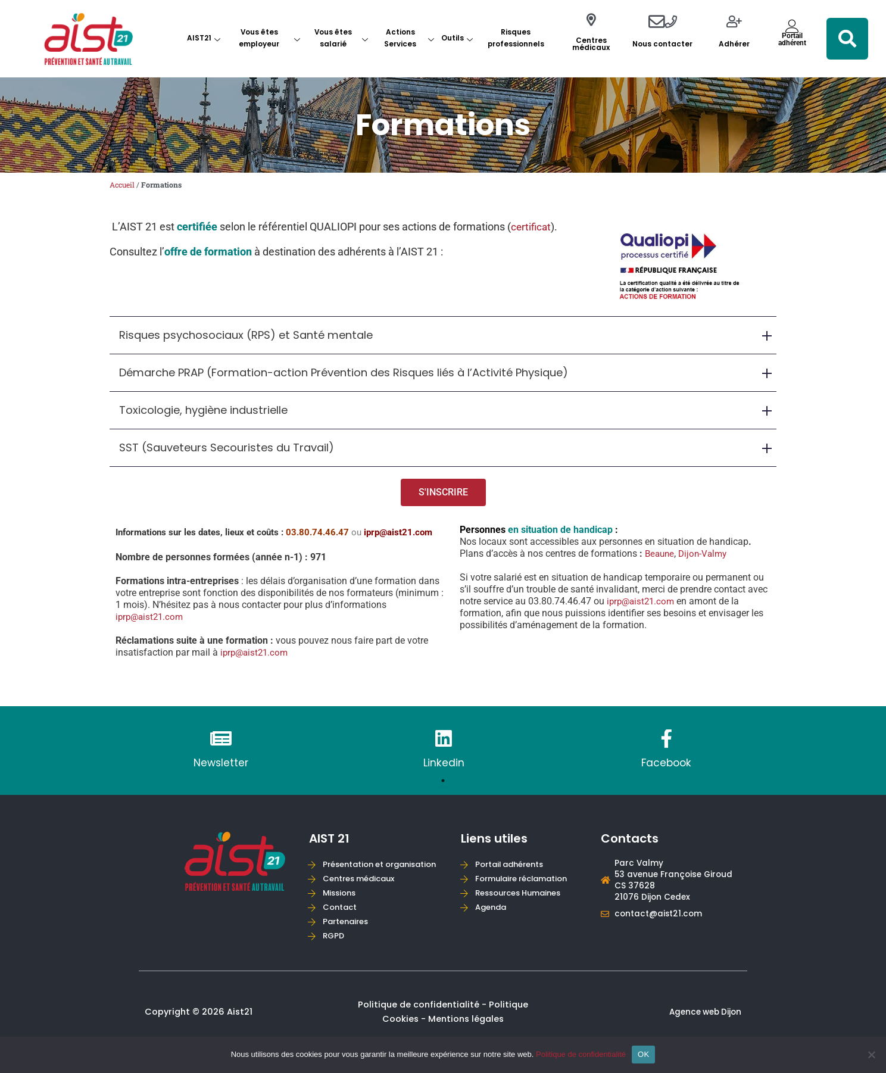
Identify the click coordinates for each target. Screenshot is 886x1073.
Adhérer (734, 44)
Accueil (124, 184)
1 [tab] (443, 784)
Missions (342, 906)
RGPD (335, 950)
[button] (847, 39)
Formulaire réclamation (526, 876)
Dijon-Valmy (706, 556)
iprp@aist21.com (152, 619)
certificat (532, 227)
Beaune (660, 556)
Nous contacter (662, 44)
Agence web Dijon (702, 1028)
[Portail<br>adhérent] (792, 26)
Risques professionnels (516, 38)
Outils (457, 38)
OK (643, 1054)
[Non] (871, 1054)
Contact (342, 921)
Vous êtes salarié (341, 38)
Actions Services (409, 38)
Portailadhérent (792, 39)
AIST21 (203, 38)
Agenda (492, 906)
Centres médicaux (591, 44)
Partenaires (348, 935)
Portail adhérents (513, 862)
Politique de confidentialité (581, 1054)
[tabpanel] (221, 753)
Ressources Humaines (522, 891)
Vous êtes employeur (269, 38)
